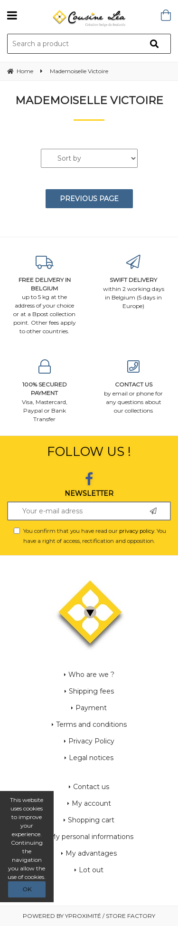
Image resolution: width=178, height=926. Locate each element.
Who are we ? (91, 674)
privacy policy (136, 531)
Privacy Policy (91, 741)
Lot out (91, 870)
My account (91, 803)
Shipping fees (91, 691)
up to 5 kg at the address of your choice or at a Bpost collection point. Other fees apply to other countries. (44, 295)
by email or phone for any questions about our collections (134, 386)
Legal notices (91, 757)
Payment (91, 708)
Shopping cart (91, 820)
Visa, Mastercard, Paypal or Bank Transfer (44, 391)
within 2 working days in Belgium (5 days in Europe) (134, 282)
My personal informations (91, 836)
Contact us (91, 786)
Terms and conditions (91, 724)
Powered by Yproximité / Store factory (89, 915)
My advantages (91, 853)
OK (26, 889)
